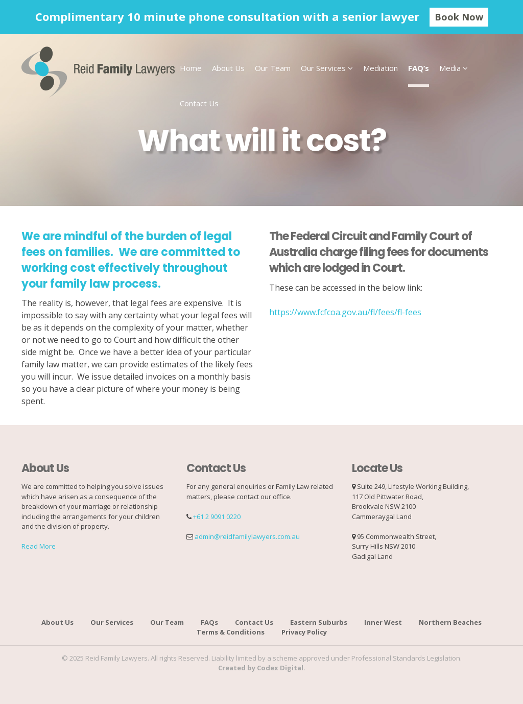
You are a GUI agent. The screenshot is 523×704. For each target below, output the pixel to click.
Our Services (323, 68)
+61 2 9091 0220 (217, 516)
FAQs (209, 622)
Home (191, 68)
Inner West (383, 622)
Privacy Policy (304, 632)
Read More (38, 546)
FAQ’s (418, 68)
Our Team (273, 68)
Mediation (380, 68)
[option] (261, 17)
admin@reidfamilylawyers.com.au (247, 536)
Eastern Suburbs (318, 622)
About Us (228, 68)
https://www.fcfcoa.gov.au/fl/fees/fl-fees (345, 312)
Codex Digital (280, 667)
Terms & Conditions (231, 632)
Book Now (459, 17)
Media (450, 68)
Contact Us (199, 103)
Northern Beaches (450, 622)
